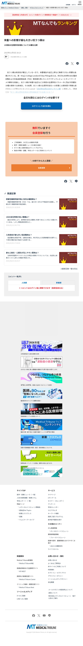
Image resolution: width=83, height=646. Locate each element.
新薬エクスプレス (25, 513)
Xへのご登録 (21, 596)
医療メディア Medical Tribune (10, 7)
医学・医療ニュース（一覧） (26, 494)
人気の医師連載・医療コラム (27, 498)
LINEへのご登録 (22, 599)
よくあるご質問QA (54, 563)
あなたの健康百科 (56, 546)
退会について (52, 593)
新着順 (58, 282)
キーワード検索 (53, 513)
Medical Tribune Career (27, 579)
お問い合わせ (52, 560)
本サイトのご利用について (57, 566)
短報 (20, 516)
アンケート (51, 504)
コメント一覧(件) (14, 276)
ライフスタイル (53, 549)
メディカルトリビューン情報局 (29, 507)
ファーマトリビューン (57, 537)
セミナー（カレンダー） (56, 501)
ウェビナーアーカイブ (26, 520)
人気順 (24, 282)
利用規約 (51, 569)
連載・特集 (24, 7)
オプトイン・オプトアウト (57, 573)
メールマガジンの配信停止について (60, 590)
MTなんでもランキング (36, 7)
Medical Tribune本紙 (26, 563)
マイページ (52, 494)
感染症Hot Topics (25, 510)
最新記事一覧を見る (69, 268)
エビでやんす (52, 510)
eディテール (52, 498)
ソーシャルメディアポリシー (58, 579)
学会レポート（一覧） (24, 501)
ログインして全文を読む (41, 106)
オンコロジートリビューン (59, 531)
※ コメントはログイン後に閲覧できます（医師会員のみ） (41, 288)
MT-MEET (22, 571)
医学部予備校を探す (55, 520)
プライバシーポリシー (55, 576)
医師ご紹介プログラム (55, 516)
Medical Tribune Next (26, 587)
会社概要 (51, 582)
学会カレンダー (53, 507)
